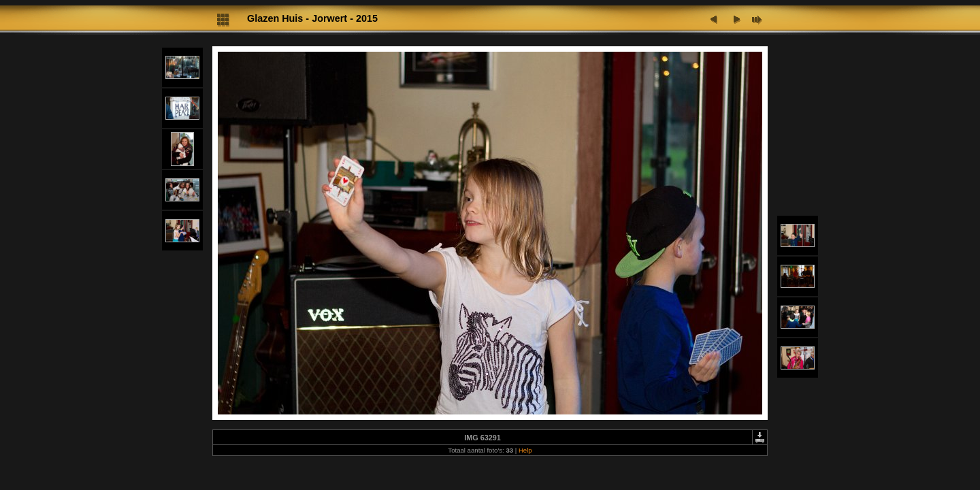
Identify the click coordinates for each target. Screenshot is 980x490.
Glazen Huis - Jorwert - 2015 (312, 18)
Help (525, 450)
